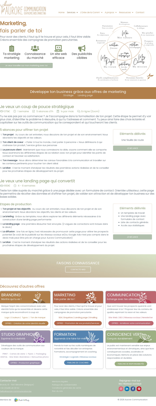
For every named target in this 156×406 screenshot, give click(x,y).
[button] (70, 12)
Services (70, 12)
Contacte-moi (8, 381)
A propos (111, 12)
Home (58, 12)
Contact (143, 12)
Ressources (128, 12)
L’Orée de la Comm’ (91, 12)
